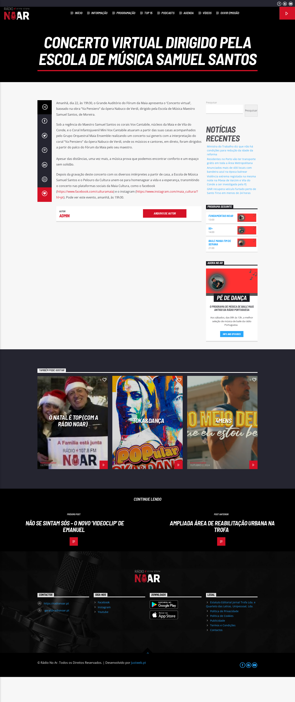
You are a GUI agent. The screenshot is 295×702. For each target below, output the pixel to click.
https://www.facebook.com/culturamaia (85, 216)
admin (64, 240)
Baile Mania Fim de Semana (219, 267)
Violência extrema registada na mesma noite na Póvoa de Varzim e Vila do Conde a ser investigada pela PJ (231, 205)
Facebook (103, 627)
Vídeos (207, 13)
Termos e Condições (223, 650)
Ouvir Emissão (229, 13)
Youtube (103, 637)
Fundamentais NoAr (220, 241)
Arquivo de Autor (165, 238)
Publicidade (217, 645)
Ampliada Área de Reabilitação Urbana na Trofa (222, 551)
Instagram (104, 632)
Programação (125, 13)
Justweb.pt (138, 688)
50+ (210, 253)
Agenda (188, 13)
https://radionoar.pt (56, 628)
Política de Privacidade (224, 636)
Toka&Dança (148, 445)
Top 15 (148, 13)
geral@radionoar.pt (56, 635)
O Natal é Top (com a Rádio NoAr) (73, 445)
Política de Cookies (221, 641)
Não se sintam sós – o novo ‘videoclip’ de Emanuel (75, 551)
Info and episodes (232, 359)
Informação (99, 13)
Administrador (48, 487)
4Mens (223, 445)
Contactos (216, 655)
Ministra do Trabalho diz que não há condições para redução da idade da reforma (230, 175)
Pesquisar (211, 127)
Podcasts (167, 13)
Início (78, 13)
